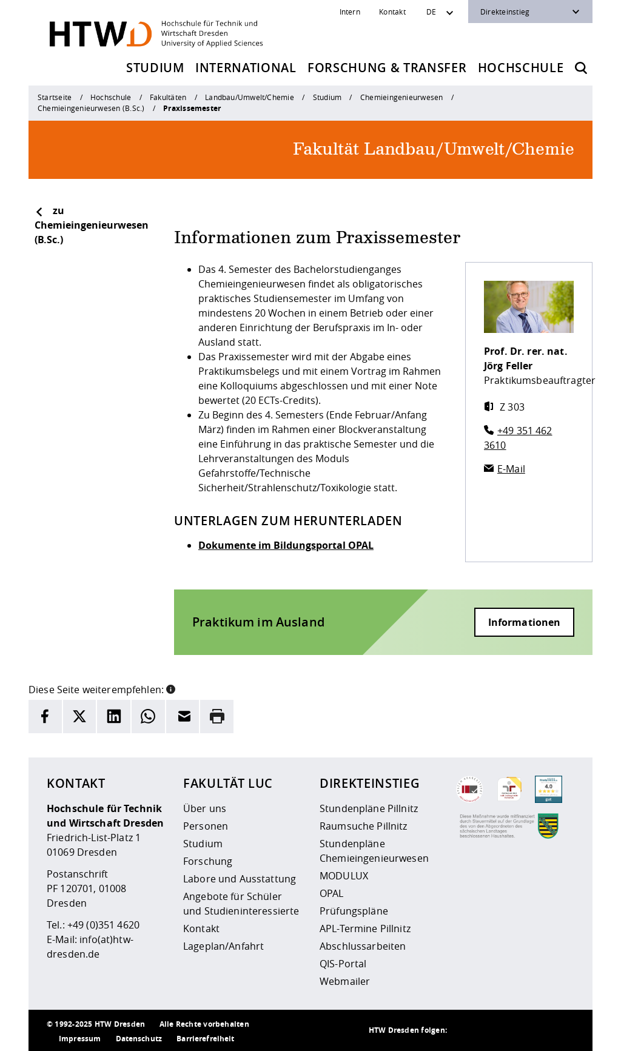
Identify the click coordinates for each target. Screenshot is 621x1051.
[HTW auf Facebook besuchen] (538, 1030)
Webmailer (345, 981)
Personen (205, 826)
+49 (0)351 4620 (103, 925)
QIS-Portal (343, 963)
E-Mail (511, 468)
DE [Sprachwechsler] (431, 11)
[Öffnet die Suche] (580, 68)
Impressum (80, 1038)
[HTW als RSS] (465, 1030)
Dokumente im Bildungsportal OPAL (286, 545)
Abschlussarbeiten (363, 946)
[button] (170, 688)
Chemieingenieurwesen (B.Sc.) (91, 108)
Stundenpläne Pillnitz (369, 808)
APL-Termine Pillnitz (365, 928)
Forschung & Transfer (386, 67)
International (246, 67)
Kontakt (392, 11)
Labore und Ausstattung (239, 878)
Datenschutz (139, 1038)
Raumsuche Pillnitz (364, 826)
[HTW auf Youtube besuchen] (562, 1030)
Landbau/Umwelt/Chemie (249, 97)
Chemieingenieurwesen (401, 97)
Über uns (204, 808)
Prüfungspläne (354, 911)
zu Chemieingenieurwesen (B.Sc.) (92, 225)
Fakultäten (168, 97)
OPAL (332, 893)
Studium (155, 67)
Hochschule (521, 67)
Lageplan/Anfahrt (223, 946)
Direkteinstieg (504, 11)
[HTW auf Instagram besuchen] (489, 1030)
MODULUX (344, 875)
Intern (350, 11)
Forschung (207, 861)
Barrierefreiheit (205, 1038)
